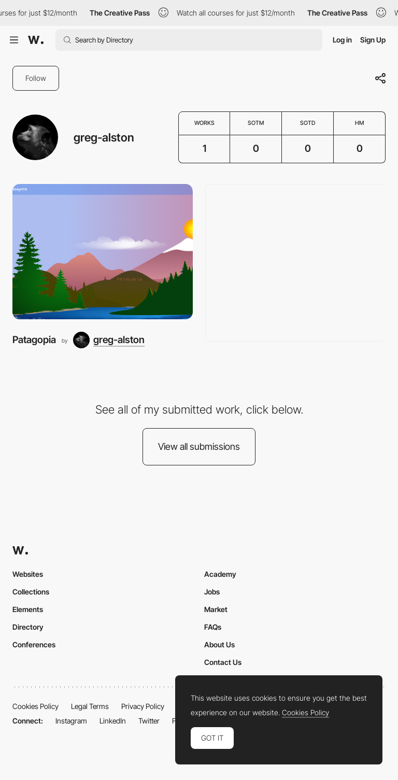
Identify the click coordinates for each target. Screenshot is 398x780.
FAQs (212, 626)
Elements (27, 609)
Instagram (71, 720)
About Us (219, 644)
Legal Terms (90, 706)
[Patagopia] (102, 251)
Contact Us (222, 662)
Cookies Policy (35, 706)
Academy (220, 574)
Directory (28, 626)
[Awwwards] (36, 40)
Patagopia (34, 340)
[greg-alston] (109, 340)
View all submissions (199, 446)
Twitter (149, 720)
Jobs (212, 591)
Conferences (33, 644)
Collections (30, 591)
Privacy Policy (142, 706)
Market (216, 609)
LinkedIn (113, 720)
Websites (27, 574)
